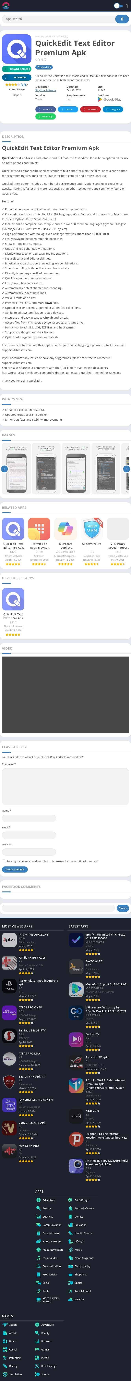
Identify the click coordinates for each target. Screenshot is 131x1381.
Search (123, 908)
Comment (9, 764)
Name (6, 810)
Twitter (66, 109)
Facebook (45, 109)
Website (6, 844)
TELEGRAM (14, 77)
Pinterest (90, 109)
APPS (48, 36)
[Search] (65, 19)
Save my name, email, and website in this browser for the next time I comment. (52, 861)
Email (6, 827)
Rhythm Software (45, 90)
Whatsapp (45, 116)
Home (39, 36)
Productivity (61, 36)
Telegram (112, 109)
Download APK (16, 69)
